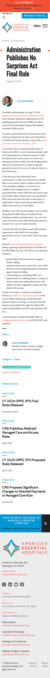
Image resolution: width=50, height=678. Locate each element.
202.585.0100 (8, 571)
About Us (7, 603)
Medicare (8, 452)
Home (6, 41)
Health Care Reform (11, 372)
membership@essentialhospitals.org (18, 635)
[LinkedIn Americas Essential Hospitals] (10, 584)
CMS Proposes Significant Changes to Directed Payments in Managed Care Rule (23, 491)
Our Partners (8, 613)
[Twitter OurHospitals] (4, 584)
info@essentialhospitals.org (14, 574)
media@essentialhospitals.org (15, 625)
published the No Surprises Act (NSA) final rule (23, 116)
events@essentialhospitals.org (15, 645)
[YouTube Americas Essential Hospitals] (16, 584)
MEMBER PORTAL (35, 16)
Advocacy (19, 41)
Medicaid (8, 394)
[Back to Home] (24, 27)
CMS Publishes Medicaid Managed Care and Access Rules (20, 432)
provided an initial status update (24, 296)
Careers (6, 593)
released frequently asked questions (27, 244)
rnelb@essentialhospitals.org (15, 320)
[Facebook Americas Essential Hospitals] (22, 584)
